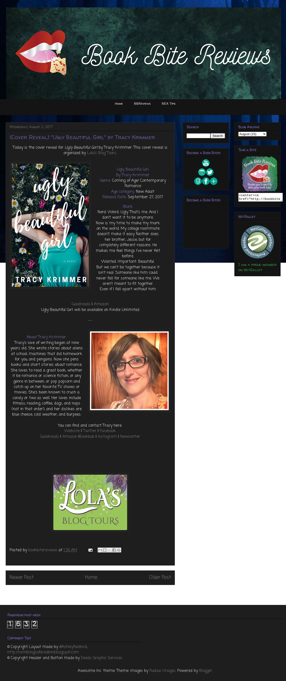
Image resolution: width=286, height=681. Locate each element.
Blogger (205, 671)
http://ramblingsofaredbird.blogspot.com (43, 652)
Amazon (101, 304)
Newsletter (130, 437)
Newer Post (21, 577)
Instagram (107, 437)
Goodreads (81, 304)
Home (119, 103)
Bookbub (86, 437)
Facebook (108, 431)
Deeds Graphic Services (101, 658)
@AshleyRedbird (73, 647)
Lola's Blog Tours (101, 153)
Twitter (89, 431)
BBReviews (142, 103)
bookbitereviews (43, 550)
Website (72, 431)
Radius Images (163, 671)
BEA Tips (169, 103)
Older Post (160, 577)
